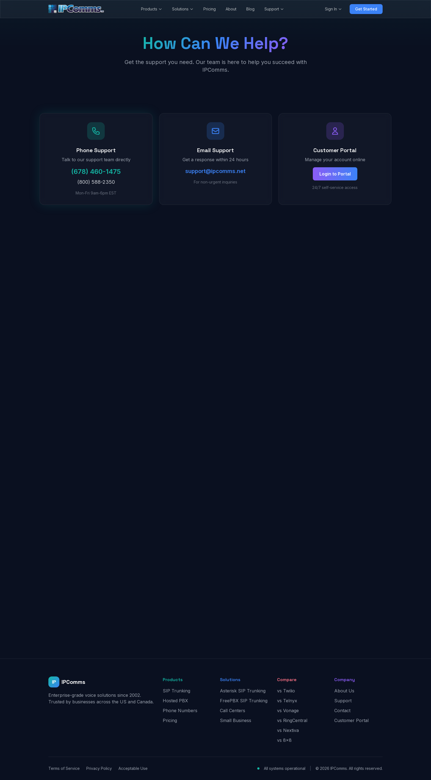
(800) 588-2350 (96, 182)
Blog (250, 9)
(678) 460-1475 (96, 172)
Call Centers (232, 710)
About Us (344, 690)
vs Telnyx (287, 700)
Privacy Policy (99, 768)
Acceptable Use (133, 768)
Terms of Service (64, 768)
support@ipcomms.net (215, 171)
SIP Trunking (176, 690)
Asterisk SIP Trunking (243, 690)
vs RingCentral (292, 720)
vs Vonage (288, 710)
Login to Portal (335, 174)
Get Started (366, 9)
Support (274, 9)
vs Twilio (286, 690)
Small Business (235, 720)
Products (151, 9)
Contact (342, 710)
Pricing (209, 9)
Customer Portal (351, 720)
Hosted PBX (175, 700)
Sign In (333, 9)
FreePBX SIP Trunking (243, 700)
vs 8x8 (284, 740)
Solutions (183, 9)
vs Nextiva (288, 730)
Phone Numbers (180, 710)
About (231, 9)
